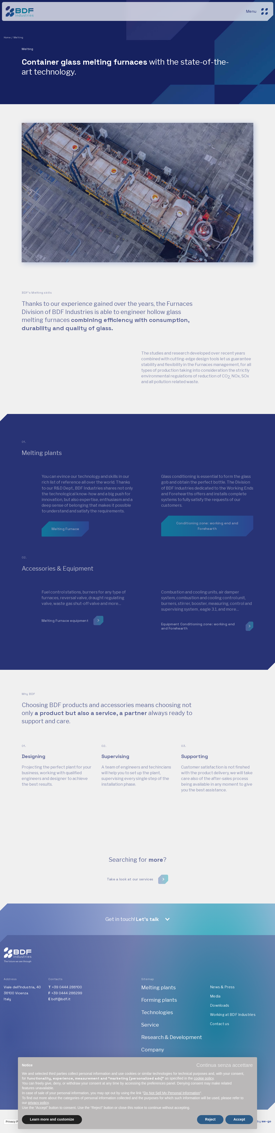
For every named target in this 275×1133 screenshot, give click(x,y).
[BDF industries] (20, 11)
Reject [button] (210, 1119)
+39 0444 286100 (67, 987)
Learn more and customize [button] (52, 1119)
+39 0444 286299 (66, 993)
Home (7, 37)
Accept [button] (239, 1119)
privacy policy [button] (38, 1103)
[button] (225, 1065)
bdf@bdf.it (60, 999)
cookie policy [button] (203, 1078)
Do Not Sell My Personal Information (171, 1093)
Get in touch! (132, 919)
